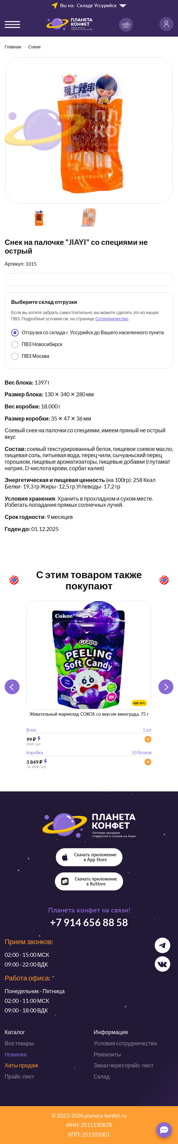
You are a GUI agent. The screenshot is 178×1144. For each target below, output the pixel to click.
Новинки (16, 1054)
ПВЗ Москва (30, 356)
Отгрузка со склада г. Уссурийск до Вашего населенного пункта (87, 332)
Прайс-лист (19, 1076)
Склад (102, 1076)
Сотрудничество (111, 318)
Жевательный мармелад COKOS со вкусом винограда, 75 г (89, 714)
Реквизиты (107, 1054)
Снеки (34, 46)
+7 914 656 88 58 (89, 922)
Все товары (19, 1043)
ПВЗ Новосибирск (36, 344)
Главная (13, 46)
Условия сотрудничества (125, 1043)
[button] (165, 686)
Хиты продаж (21, 1065)
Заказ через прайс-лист (124, 1065)
